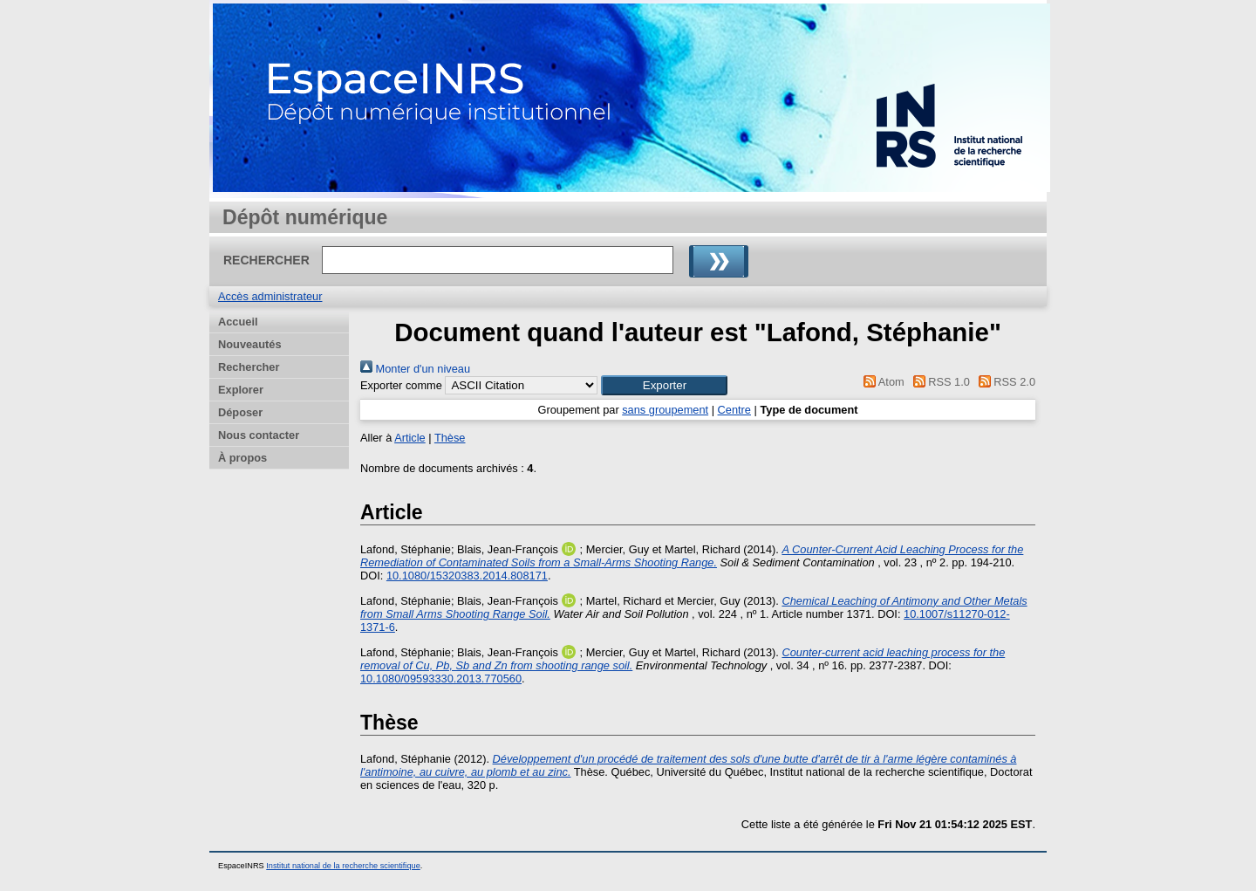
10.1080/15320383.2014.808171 (467, 575)
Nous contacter (258, 435)
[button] (664, 385)
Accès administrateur (270, 296)
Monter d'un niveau (415, 368)
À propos (242, 457)
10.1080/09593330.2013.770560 (441, 678)
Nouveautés (250, 344)
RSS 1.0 (938, 381)
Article (410, 437)
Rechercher (248, 367)
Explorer (240, 389)
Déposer (240, 412)
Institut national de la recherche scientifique (343, 865)
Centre (734, 409)
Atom (881, 381)
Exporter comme (401, 385)
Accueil (238, 321)
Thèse (450, 437)
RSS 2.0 (1004, 381)
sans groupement (665, 409)
